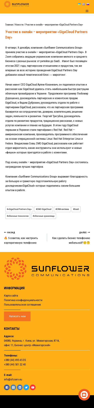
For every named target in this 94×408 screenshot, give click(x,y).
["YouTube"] (33, 387)
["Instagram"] (13, 387)
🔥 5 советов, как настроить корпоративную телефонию (24, 237)
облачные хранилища (43, 216)
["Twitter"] (26, 387)
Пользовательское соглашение (22, 304)
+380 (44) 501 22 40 (15, 364)
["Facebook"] (7, 387)
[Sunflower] (16, 4)
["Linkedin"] (20, 387)
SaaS (76, 209)
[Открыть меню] (87, 10)
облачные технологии (18, 216)
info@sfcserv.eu (13, 379)
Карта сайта (11, 295)
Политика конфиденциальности (23, 300)
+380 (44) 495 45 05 (15, 360)
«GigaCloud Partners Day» (19, 209)
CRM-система (62, 209)
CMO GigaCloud (43, 209)
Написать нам (17, 316)
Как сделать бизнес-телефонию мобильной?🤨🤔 (70, 237)
